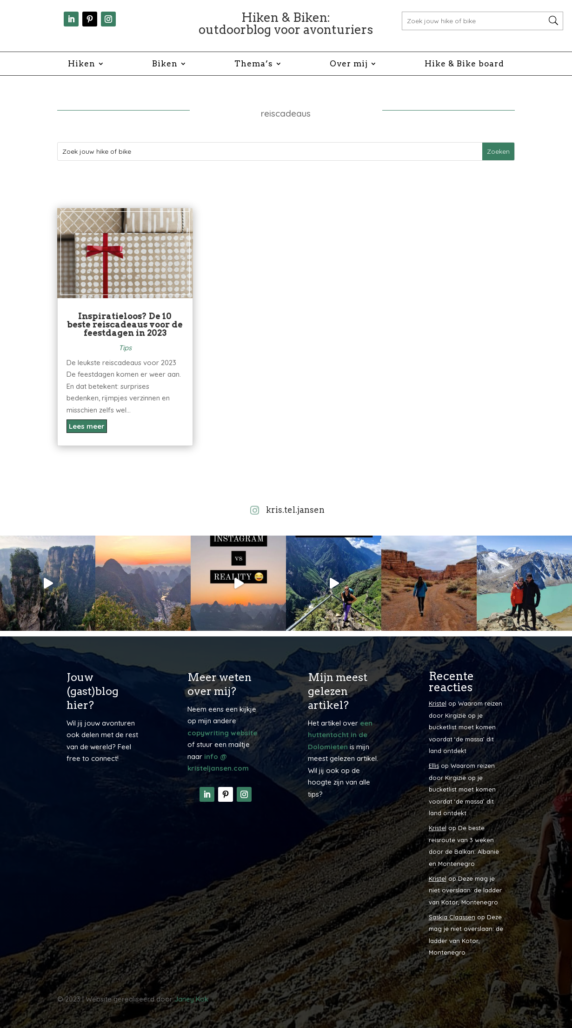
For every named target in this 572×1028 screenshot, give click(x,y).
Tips (125, 347)
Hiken (81, 64)
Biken (165, 64)
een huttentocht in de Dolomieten (340, 735)
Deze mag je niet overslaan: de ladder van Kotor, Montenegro (465, 890)
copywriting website (222, 732)
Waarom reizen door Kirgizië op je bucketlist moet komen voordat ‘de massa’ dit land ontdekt (465, 727)
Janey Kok (191, 999)
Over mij (349, 64)
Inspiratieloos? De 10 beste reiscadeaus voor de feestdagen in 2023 (125, 324)
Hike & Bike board (464, 64)
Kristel (437, 703)
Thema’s (253, 64)
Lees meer (87, 426)
